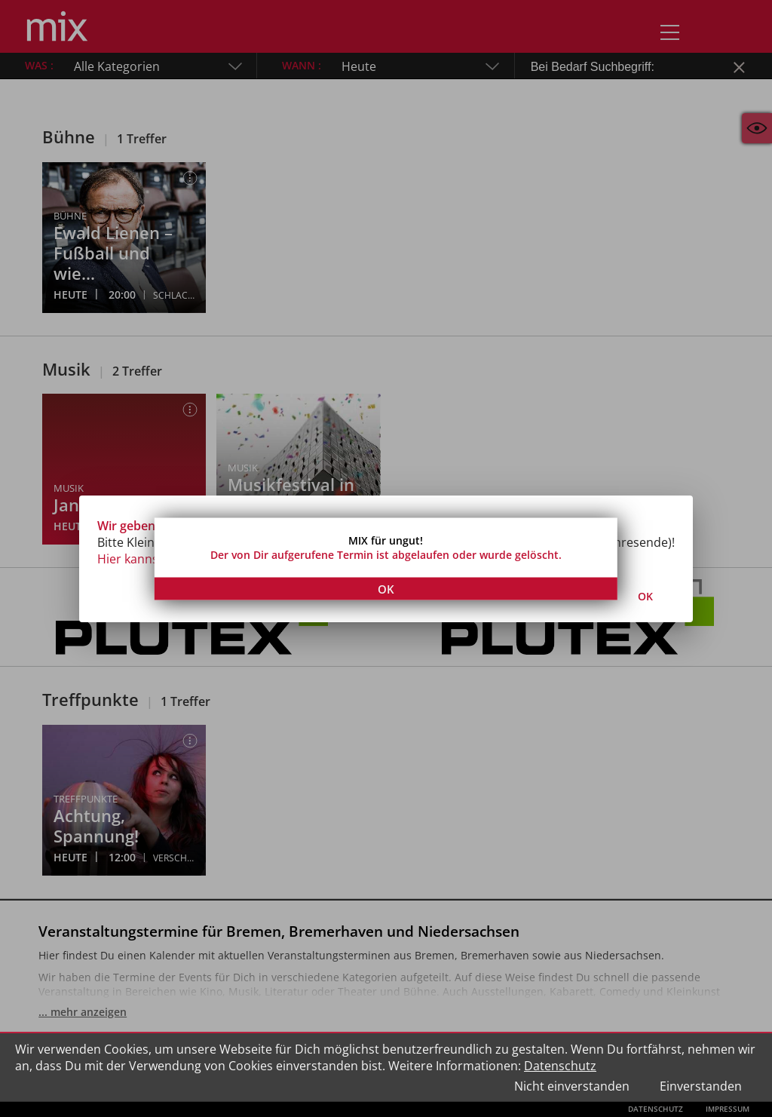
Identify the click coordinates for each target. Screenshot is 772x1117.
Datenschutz (560, 1065)
